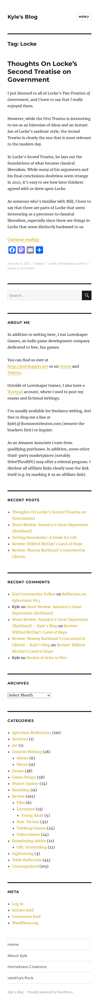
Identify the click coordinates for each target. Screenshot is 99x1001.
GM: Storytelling (32, 847)
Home (13, 944)
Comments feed (26, 916)
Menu (84, 16)
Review (18, 796)
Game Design (24, 777)
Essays (39, 263)
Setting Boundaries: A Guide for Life (44, 537)
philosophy (66, 263)
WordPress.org (25, 923)
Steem (65, 366)
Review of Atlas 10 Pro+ (47, 657)
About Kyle (17, 956)
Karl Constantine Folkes (34, 594)
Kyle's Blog (23, 17)
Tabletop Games (31, 828)
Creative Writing (27, 751)
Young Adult (32, 815)
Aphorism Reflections (31, 732)
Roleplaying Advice (29, 841)
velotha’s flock (20, 978)
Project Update (25, 783)
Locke (52, 263)
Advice (22, 758)
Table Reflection (27, 860)
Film (21, 802)
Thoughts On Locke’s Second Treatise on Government (42, 71)
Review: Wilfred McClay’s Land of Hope (47, 544)
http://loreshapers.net (28, 366)
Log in (17, 903)
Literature (26, 809)
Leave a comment (21, 268)
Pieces (22, 764)
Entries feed (23, 910)
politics (81, 263)
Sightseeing (23, 853)
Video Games (28, 834)
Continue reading (23, 239)
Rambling (21, 790)
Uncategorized (25, 866)
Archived (20, 739)
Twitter (14, 372)
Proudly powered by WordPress (50, 992)
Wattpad (15, 391)
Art (15, 745)
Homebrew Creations (27, 967)
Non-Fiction (28, 821)
